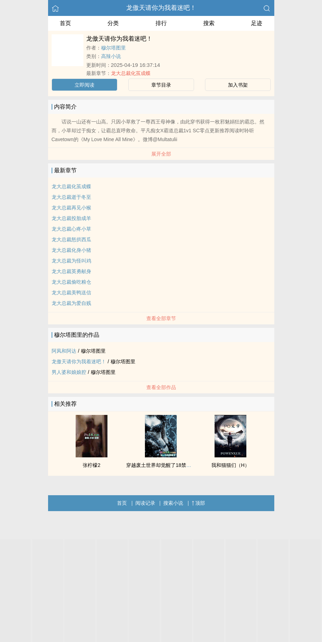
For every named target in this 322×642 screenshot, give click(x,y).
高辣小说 (111, 56)
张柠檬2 (91, 465)
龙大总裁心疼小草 (71, 229)
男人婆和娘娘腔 (69, 372)
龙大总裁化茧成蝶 (131, 73)
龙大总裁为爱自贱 (71, 303)
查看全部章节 (161, 318)
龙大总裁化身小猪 (71, 250)
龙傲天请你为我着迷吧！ (161, 7)
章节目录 (161, 85)
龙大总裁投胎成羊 (71, 218)
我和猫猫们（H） (230, 465)
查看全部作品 (161, 387)
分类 (113, 23)
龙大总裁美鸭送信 (71, 292)
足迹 (256, 23)
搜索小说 (173, 503)
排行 (161, 23)
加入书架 (238, 85)
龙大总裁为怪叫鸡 (71, 261)
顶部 (198, 503)
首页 (65, 23)
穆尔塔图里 (113, 48)
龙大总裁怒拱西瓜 (71, 239)
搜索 (209, 23)
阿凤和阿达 (64, 351)
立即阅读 (84, 85)
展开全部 (161, 154)
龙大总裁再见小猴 (71, 207)
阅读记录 (145, 503)
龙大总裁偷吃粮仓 (71, 282)
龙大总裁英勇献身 (71, 271)
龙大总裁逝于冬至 (71, 197)
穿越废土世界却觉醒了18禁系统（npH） (170, 465)
